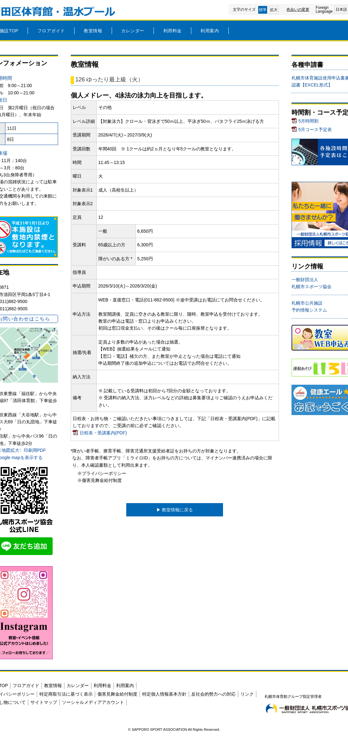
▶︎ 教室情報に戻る (174, 509)
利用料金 (172, 30)
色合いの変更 (297, 9)
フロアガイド (51, 30)
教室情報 (93, 30)
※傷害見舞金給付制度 (99, 480)
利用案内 (209, 30)
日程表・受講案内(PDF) (103, 432)
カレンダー (132, 30)
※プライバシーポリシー (101, 473)
